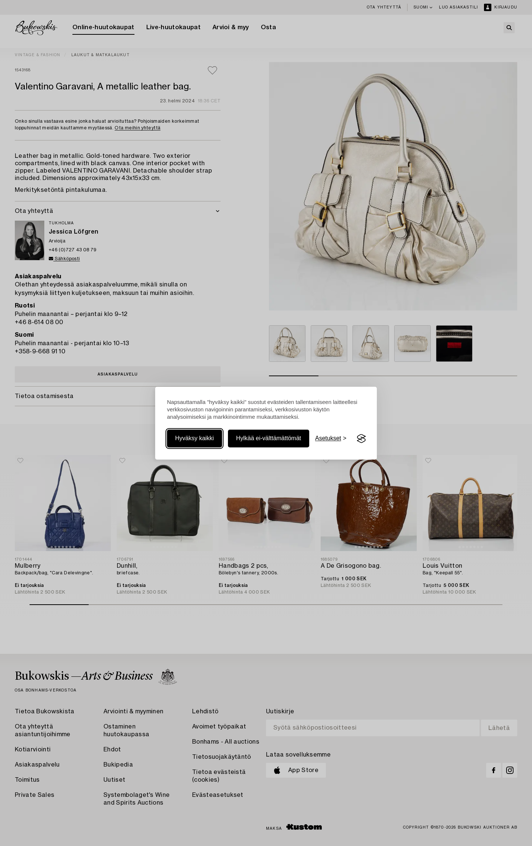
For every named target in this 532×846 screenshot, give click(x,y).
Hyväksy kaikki (194, 438)
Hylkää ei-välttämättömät (268, 438)
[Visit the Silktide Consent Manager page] (361, 439)
